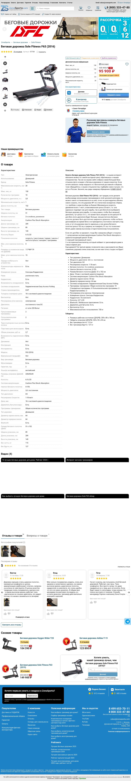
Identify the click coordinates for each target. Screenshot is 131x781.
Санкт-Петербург (124, 2)
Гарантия (28, 2)
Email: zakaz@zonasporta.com (106, 2)
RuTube (85, 722)
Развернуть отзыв (23, 617)
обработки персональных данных (111, 777)
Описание (28, 110)
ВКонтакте (86, 712)
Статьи (69, 2)
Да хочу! (103, 674)
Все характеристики (73, 87)
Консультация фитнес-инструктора (11, 729)
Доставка (20, 2)
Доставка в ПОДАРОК (10, 712)
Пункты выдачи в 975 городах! (30, 14)
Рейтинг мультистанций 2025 (62, 758)
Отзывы (35, 2)
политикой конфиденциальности (88, 777)
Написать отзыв (124, 567)
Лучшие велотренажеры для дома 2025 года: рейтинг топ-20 (65, 762)
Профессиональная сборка (13, 716)
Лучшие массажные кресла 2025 (64, 755)
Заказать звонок (98, 132)
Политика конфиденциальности (119, 731)
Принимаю (82, 778)
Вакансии (31, 725)
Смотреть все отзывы (11, 625)
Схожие (49, 110)
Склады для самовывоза (38, 722)
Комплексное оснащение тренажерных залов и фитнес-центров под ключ (63, 721)
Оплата (13, 2)
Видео (39, 110)
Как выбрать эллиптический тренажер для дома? (62, 732)
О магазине (54, 2)
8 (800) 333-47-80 (118, 7)
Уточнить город (78, 111)
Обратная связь (34, 731)
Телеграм (86, 725)
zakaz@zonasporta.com (120, 719)
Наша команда (44, 2)
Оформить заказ (114, 95)
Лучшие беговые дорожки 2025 (63, 746)
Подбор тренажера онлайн (61, 716)
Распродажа (5, 2)
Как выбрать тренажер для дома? (64, 712)
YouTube (85, 719)
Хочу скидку (104, 64)
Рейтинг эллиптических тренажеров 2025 (60, 751)
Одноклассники (88, 716)
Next (94, 29)
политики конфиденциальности (118, 135)
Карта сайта (32, 734)
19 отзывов (17, 52)
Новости (31, 712)
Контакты (62, 2)
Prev (4, 29)
